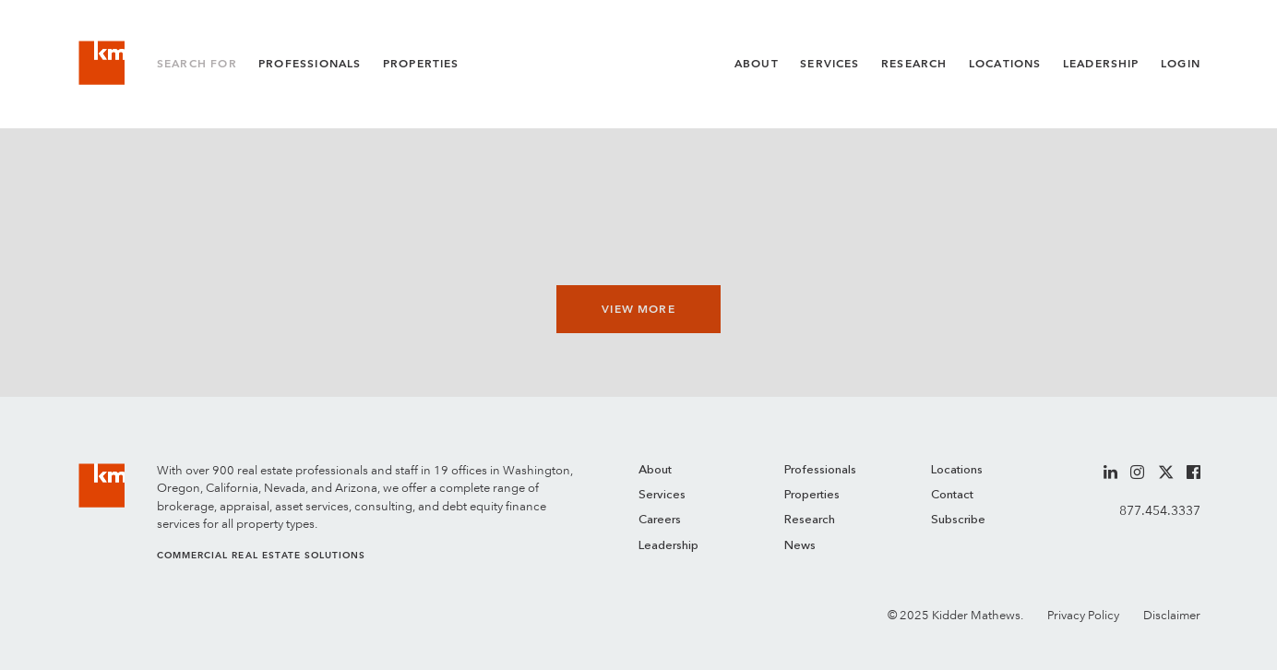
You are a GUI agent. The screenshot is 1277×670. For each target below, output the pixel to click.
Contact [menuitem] (952, 495)
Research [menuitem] (809, 520)
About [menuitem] (655, 470)
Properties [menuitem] (812, 495)
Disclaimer (1171, 615)
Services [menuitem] (662, 495)
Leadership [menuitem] (668, 546)
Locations (1005, 63)
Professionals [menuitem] (820, 470)
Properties (421, 63)
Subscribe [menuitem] (958, 520)
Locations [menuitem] (957, 470)
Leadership (1101, 63)
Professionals (309, 63)
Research (914, 63)
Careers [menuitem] (659, 520)
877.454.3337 (1159, 510)
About (756, 63)
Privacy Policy (1083, 615)
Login (1180, 63)
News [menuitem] (800, 546)
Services (829, 63)
